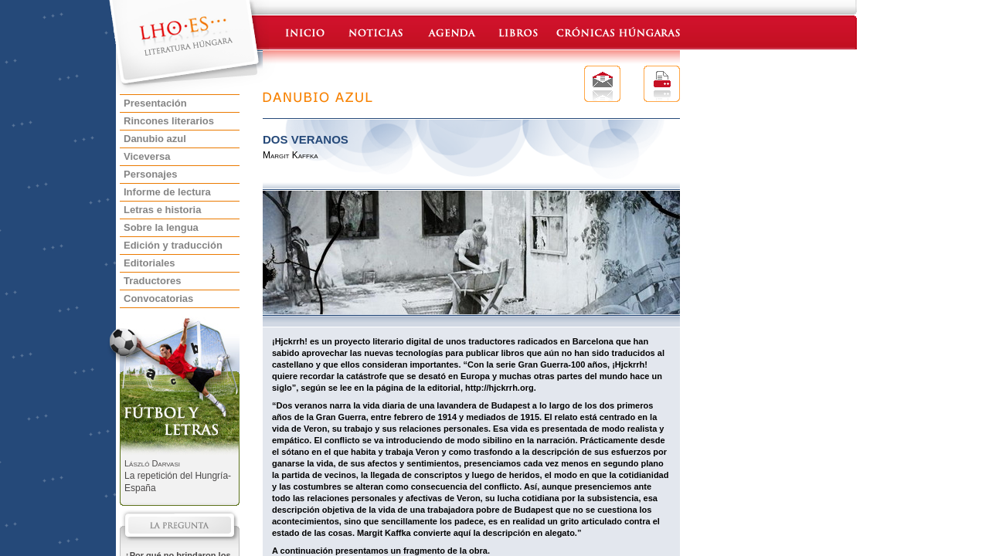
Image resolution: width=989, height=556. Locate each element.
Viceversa (147, 156)
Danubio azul (155, 138)
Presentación (155, 103)
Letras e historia (162, 209)
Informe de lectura (167, 192)
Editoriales (149, 263)
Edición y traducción (173, 245)
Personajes (150, 174)
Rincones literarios (169, 121)
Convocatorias (158, 298)
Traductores (152, 280)
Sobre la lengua (161, 227)
